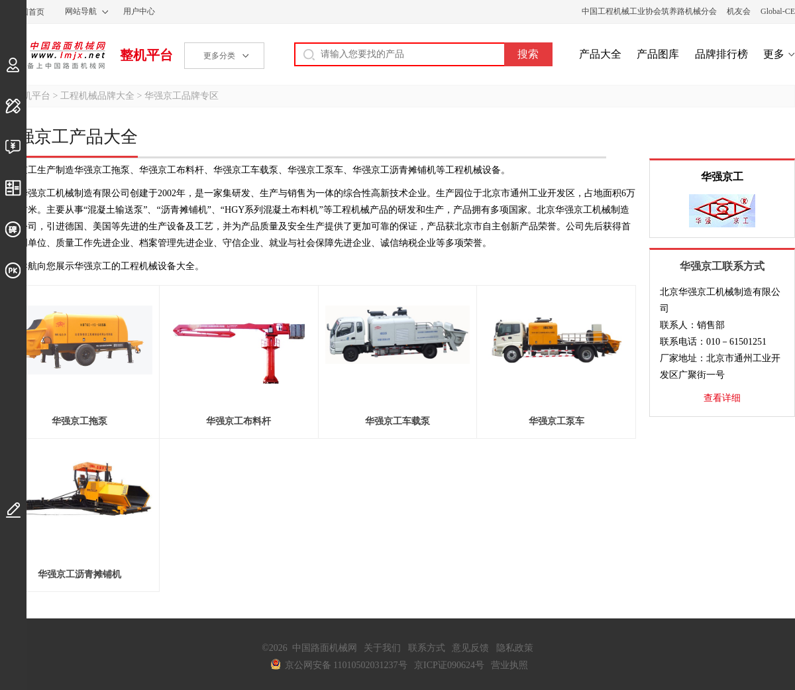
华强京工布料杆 (238, 421)
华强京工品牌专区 (181, 96)
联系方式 (426, 648)
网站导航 (81, 11)
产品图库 (658, 54)
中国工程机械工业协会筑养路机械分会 (649, 11)
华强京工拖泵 (79, 421)
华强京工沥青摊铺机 (79, 574)
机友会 (739, 11)
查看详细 (722, 398)
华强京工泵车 (556, 421)
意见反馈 (470, 648)
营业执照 (509, 665)
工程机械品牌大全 (97, 96)
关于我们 (382, 648)
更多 (773, 54)
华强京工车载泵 (397, 421)
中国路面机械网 (52, 55)
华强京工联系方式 (722, 266)
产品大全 (600, 54)
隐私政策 (514, 648)
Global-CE (778, 11)
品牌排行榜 (721, 54)
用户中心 (139, 11)
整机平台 (146, 55)
